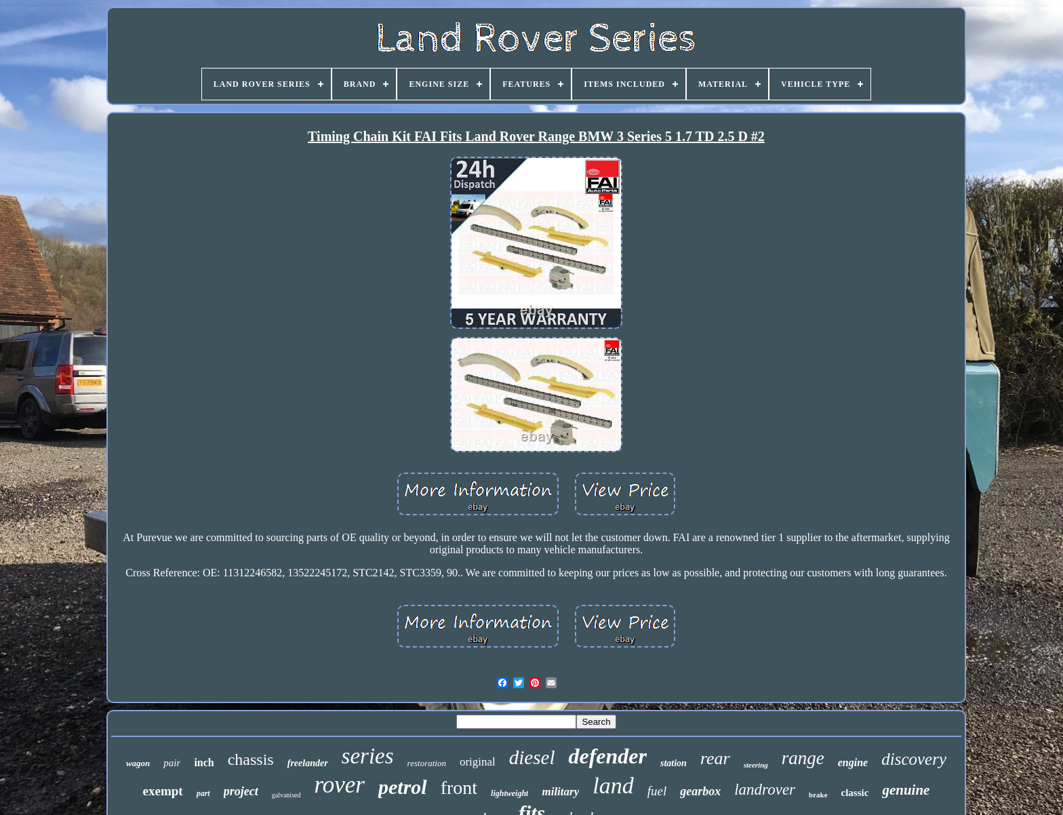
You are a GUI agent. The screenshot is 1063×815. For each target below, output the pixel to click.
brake (818, 795)
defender (607, 756)
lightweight (509, 793)
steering (756, 765)
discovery (913, 759)
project (241, 791)
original (478, 761)
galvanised (286, 795)
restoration (426, 763)
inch (204, 762)
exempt (163, 791)
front (459, 787)
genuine (905, 790)
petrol (402, 787)
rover (339, 785)
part (203, 793)
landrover (764, 789)
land (613, 785)
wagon (138, 763)
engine (853, 762)
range (803, 758)
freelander (307, 763)
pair (171, 762)
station (673, 763)
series (368, 756)
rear (715, 758)
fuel (657, 791)
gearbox (700, 791)
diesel (532, 757)
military (560, 791)
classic (855, 792)
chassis (251, 759)
